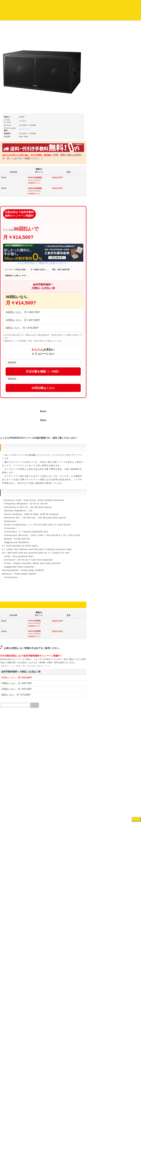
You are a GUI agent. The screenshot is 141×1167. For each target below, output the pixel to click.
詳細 (55, 162)
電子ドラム (122, 392)
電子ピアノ (122, 398)
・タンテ (124, 126)
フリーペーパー (11, 384)
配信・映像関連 (124, 303)
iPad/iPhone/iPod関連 (127, 205)
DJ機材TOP (19, 16)
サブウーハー (51, 133)
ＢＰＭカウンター (125, 261)
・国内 (9, 112)
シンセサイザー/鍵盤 (127, 378)
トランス (8, 260)
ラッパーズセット (127, 335)
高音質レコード (11, 162)
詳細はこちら (8, 519)
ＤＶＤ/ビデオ (10, 353)
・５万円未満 (126, 144)
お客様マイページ (110, 16)
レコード (98, 21)
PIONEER (50, 125)
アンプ (121, 280)
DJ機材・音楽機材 (114, 21)
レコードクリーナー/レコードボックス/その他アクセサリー (14, 362)
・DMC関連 (11, 221)
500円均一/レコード (12, 309)
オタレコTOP (6, 16)
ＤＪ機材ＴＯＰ (124, 82)
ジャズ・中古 (10, 134)
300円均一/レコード (12, 303)
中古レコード (10, 326)
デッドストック (11, 320)
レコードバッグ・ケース (128, 221)
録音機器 (122, 373)
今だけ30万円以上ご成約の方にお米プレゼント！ (70, 258)
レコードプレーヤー (126, 274)
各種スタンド (123, 255)
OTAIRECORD (69, 1157)
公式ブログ (46, 16)
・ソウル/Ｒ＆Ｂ (13, 231)
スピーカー (122, 227)
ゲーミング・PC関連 (127, 409)
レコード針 (122, 182)
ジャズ (7, 123)
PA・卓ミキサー (125, 291)
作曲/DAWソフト (127, 321)
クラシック (9, 140)
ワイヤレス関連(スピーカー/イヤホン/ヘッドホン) (128, 235)
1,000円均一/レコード (13, 314)
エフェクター (123, 404)
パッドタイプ (126, 359)
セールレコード (11, 298)
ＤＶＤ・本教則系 (125, 286)
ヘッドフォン (123, 194)
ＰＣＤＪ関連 (123, 115)
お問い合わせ (60, 16)
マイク (121, 249)
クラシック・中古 (11, 151)
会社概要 (72, 16)
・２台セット (126, 131)
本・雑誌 (8, 378)
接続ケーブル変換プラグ (128, 244)
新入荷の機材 (123, 93)
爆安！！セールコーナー (128, 88)
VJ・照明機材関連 (125, 297)
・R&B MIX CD (13, 237)
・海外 (9, 106)
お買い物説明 (33, 16)
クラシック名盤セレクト (14, 145)
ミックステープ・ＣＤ (13, 331)
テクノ (7, 254)
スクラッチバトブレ (12, 117)
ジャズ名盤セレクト (12, 129)
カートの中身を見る (89, 16)
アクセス (47, 1149)
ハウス (7, 248)
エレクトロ (9, 243)
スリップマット (124, 188)
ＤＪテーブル (123, 199)
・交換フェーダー (127, 177)
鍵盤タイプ (125, 353)
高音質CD (8, 157)
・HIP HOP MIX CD (15, 216)
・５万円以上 (126, 150)
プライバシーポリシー (94, 1149)
